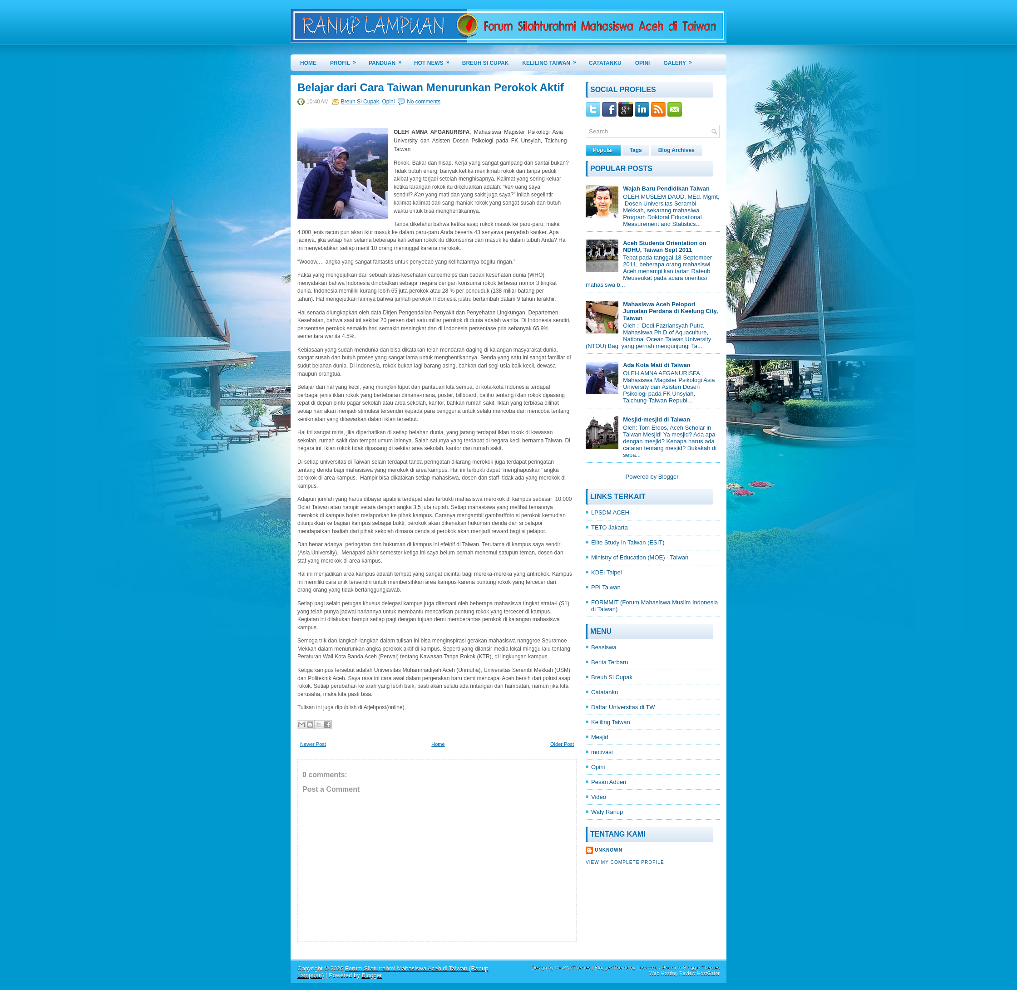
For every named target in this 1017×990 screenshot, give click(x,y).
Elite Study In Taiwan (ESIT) (628, 542)
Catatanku (604, 692)
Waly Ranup (607, 812)
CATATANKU (605, 63)
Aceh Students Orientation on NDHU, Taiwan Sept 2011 (664, 246)
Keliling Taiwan (610, 722)
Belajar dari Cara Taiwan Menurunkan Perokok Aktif (430, 87)
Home (308, 63)
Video (598, 797)
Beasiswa (604, 647)
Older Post (562, 744)
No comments (423, 101)
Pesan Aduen (608, 782)
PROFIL (346, 60)
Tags (636, 150)
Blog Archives (676, 150)
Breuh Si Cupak (360, 101)
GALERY (680, 60)
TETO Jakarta (609, 527)
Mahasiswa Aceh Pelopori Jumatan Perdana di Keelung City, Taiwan (670, 311)
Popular (603, 150)
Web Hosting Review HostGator (684, 973)
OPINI (642, 63)
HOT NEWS (434, 60)
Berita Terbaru (609, 662)
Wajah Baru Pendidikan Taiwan (666, 188)
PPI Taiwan (606, 587)
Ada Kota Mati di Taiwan (657, 365)
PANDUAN (388, 60)
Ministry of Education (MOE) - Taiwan (639, 557)
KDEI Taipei (606, 572)
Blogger (668, 476)
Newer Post (313, 744)
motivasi (602, 752)
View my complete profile (625, 862)
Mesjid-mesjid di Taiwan (656, 419)
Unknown (608, 850)
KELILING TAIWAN (552, 60)
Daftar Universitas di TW (623, 707)
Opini (388, 101)
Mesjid (599, 737)
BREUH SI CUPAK (485, 63)
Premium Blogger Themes (691, 967)
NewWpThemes (572, 967)
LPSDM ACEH (610, 512)
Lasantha (647, 967)
